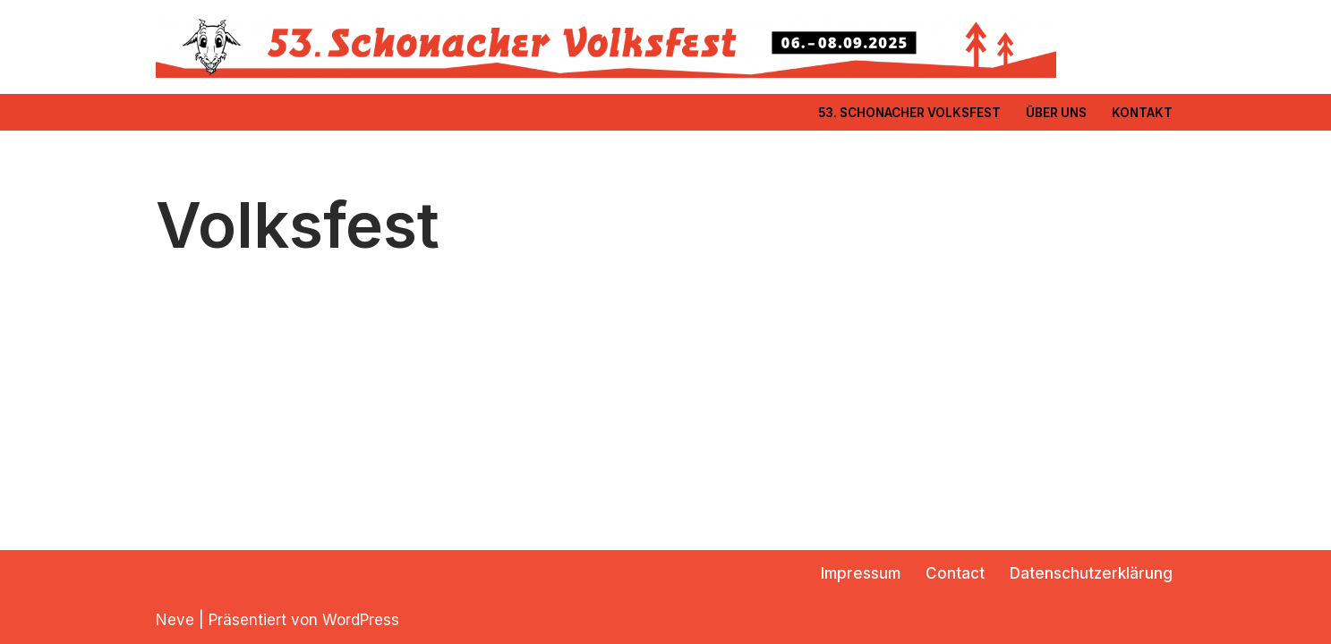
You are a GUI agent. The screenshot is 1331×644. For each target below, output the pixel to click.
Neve (175, 620)
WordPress (360, 620)
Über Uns (1056, 113)
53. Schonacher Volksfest (909, 113)
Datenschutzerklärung (1091, 573)
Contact (955, 573)
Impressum (860, 573)
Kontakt (1142, 113)
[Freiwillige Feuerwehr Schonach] (606, 47)
